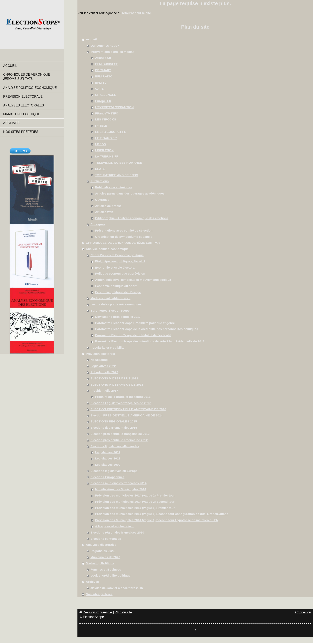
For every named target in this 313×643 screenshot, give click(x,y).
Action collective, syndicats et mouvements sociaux (133, 279)
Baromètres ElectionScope (110, 310)
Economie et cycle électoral (115, 267)
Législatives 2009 (107, 464)
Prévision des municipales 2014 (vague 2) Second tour (134, 501)
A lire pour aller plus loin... (114, 526)
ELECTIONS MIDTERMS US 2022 (114, 378)
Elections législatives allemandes (114, 446)
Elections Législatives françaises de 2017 (120, 403)
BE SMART (103, 70)
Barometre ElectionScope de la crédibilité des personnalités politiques (146, 329)
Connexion (303, 612)
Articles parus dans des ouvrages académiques (129, 193)
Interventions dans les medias (112, 51)
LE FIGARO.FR (106, 138)
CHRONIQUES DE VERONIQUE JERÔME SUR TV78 (123, 242)
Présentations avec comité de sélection (123, 230)
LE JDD (100, 144)
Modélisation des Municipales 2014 (120, 489)
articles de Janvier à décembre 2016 (116, 588)
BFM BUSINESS (106, 64)
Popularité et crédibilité (107, 347)
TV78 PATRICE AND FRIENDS (116, 175)
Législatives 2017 (107, 452)
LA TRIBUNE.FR (106, 156)
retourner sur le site (136, 13)
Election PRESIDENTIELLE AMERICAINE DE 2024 (126, 415)
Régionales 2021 (102, 551)
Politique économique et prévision (120, 273)
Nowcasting (99, 359)
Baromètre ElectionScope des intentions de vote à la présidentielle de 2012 (149, 341)
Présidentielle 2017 (104, 390)
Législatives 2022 (103, 366)
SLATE (100, 169)
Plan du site (123, 612)
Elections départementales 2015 (113, 427)
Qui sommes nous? (104, 45)
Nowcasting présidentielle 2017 (118, 316)
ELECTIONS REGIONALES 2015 (113, 421)
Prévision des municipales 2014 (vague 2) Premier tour (135, 495)
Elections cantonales (105, 538)
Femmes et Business (105, 569)
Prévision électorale (100, 353)
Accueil (91, 39)
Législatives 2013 (107, 458)
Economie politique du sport (116, 286)
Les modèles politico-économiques (116, 304)
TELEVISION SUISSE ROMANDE (118, 162)
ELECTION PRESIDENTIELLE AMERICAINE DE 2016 (128, 409)
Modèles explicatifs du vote (110, 298)
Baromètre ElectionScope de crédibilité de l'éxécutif (133, 335)
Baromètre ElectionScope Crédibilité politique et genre (135, 323)
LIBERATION (104, 150)
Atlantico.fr (103, 57)
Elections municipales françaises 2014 (118, 483)
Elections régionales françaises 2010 (117, 532)
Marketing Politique (100, 563)
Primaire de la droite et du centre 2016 (123, 396)
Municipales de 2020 (105, 557)
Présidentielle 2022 (104, 372)
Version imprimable (96, 612)
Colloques (97, 224)
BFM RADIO (103, 76)
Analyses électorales (101, 544)
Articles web (104, 212)
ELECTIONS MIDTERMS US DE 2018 (116, 384)
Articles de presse (108, 206)
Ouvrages (102, 199)
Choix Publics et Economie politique (117, 255)
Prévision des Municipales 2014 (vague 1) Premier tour (135, 508)
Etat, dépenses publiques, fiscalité (120, 261)
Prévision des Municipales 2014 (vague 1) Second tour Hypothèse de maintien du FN (156, 520)
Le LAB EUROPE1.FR (110, 131)
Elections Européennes (107, 477)
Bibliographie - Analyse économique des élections (131, 218)
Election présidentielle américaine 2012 (119, 440)
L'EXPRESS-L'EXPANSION (114, 107)
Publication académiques (113, 187)
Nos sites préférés (99, 594)
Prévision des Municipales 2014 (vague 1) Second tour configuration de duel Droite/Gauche (161, 514)
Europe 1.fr (103, 101)
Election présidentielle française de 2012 (120, 433)
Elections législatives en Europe (113, 470)
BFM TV (100, 82)
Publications (99, 181)
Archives (92, 581)
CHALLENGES (105, 94)
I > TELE (101, 125)
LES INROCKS (105, 119)
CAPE (99, 88)
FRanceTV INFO (106, 113)
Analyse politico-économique (107, 249)
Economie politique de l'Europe (118, 292)
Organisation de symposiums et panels (123, 236)
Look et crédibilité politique (110, 575)
